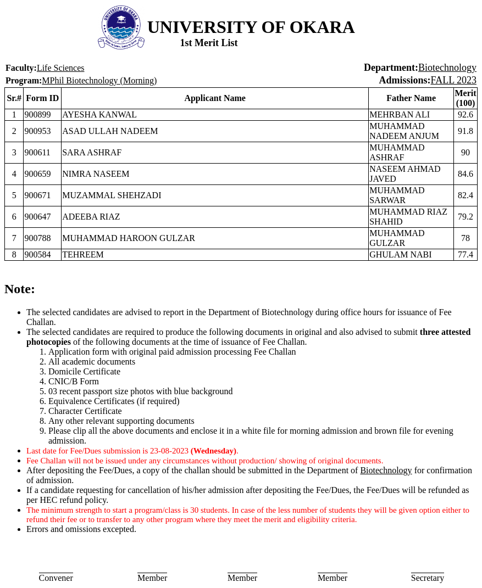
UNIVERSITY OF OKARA (251, 27)
